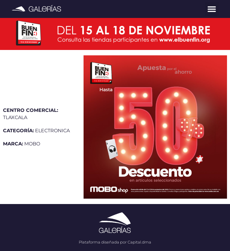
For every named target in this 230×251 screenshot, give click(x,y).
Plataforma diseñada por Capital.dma (115, 242)
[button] (212, 9)
